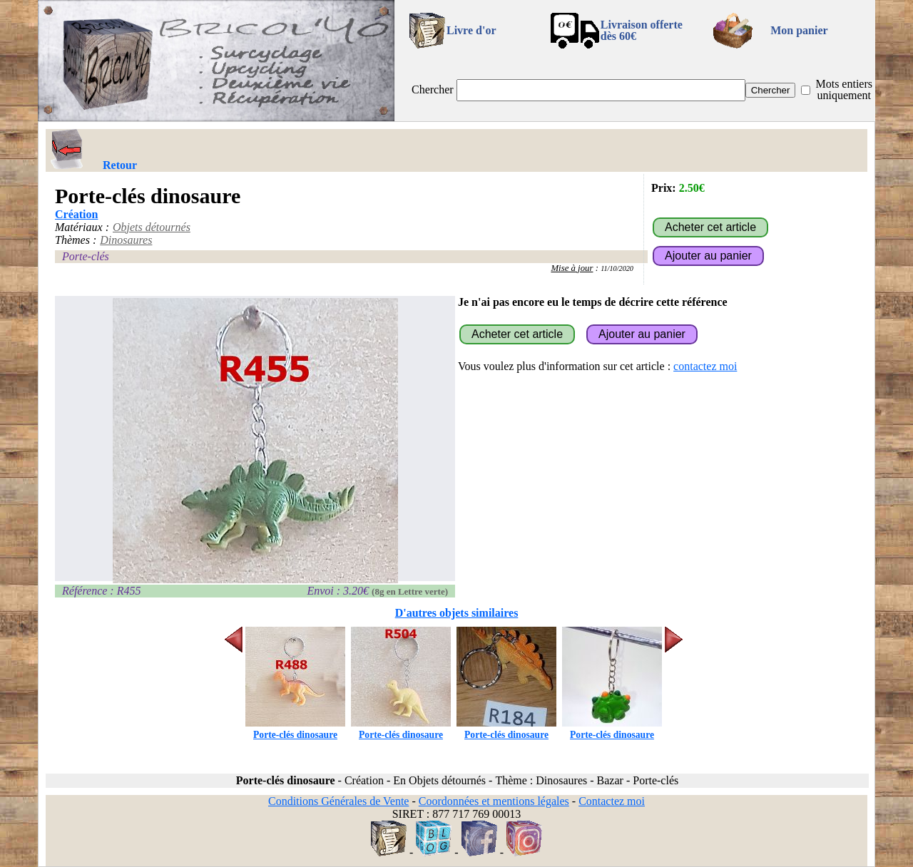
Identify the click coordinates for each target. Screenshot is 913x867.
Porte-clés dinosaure (295, 729)
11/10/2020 (617, 268)
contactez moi (705, 366)
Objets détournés (151, 227)
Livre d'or (471, 30)
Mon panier (798, 30)
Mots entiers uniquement (843, 89)
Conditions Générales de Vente (338, 801)
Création (76, 214)
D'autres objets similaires (457, 613)
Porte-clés (85, 256)
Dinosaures (126, 240)
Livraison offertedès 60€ (642, 30)
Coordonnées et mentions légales (494, 801)
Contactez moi (611, 801)
